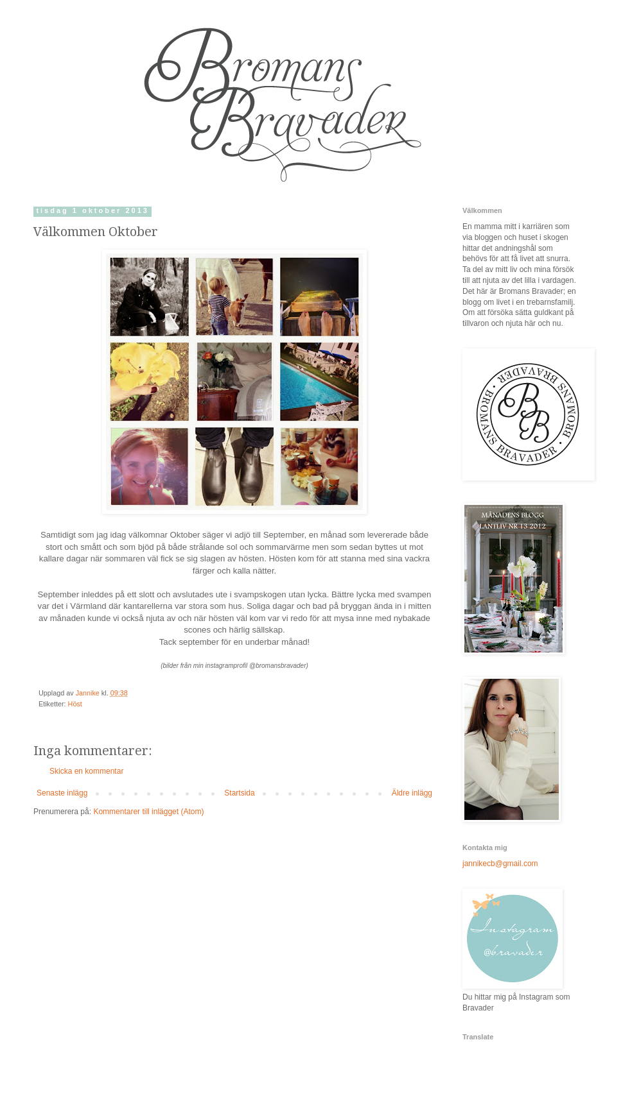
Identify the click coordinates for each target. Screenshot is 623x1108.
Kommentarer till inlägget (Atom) (148, 811)
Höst (75, 704)
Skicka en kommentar (86, 771)
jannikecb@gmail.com (500, 863)
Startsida (239, 792)
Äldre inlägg (412, 792)
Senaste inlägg (62, 792)
